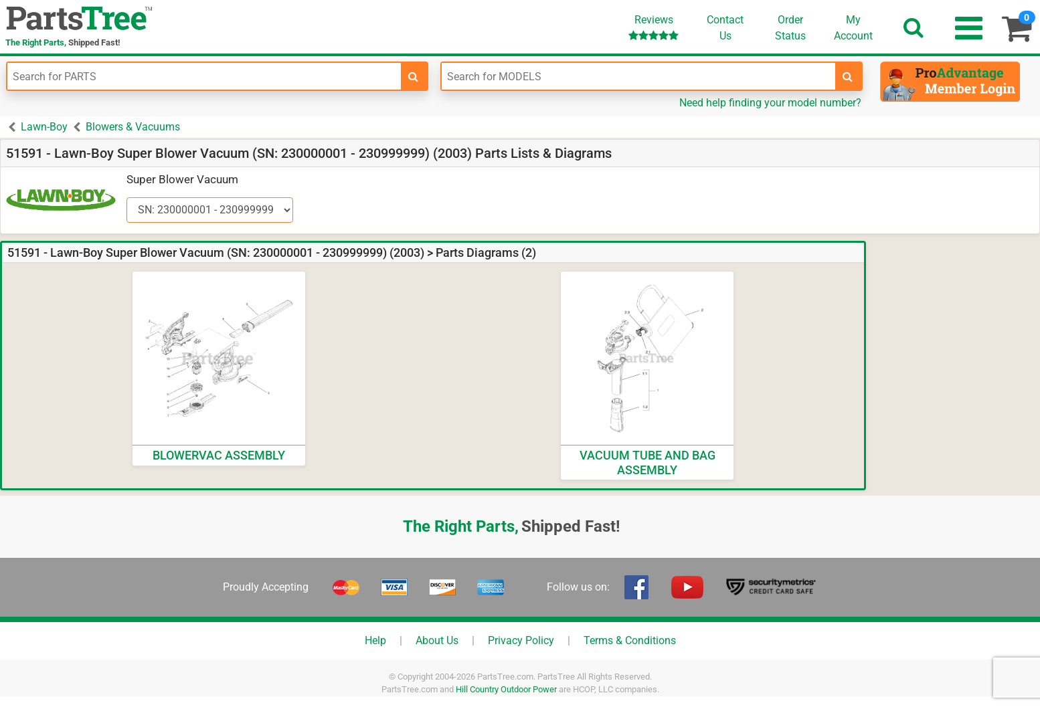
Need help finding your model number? (770, 102)
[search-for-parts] (413, 76)
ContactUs (725, 27)
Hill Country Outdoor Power (506, 689)
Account (853, 27)
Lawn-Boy (44, 126)
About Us (437, 640)
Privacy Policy (521, 640)
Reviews (653, 27)
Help (375, 640)
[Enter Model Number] (638, 76)
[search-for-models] (848, 76)
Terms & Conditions (630, 640)
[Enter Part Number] (204, 76)
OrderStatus (790, 27)
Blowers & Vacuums (133, 126)
